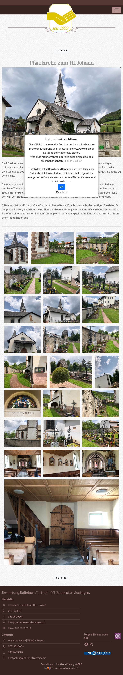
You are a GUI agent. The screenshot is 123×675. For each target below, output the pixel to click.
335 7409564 (15, 616)
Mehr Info (61, 192)
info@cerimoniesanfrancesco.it (27, 622)
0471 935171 (14, 610)
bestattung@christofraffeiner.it (27, 657)
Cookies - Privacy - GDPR (69, 664)
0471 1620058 (16, 646)
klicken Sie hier (72, 160)
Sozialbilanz (47, 664)
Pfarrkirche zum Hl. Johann (61, 63)
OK (61, 186)
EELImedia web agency (61, 667)
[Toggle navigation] (116, 10)
